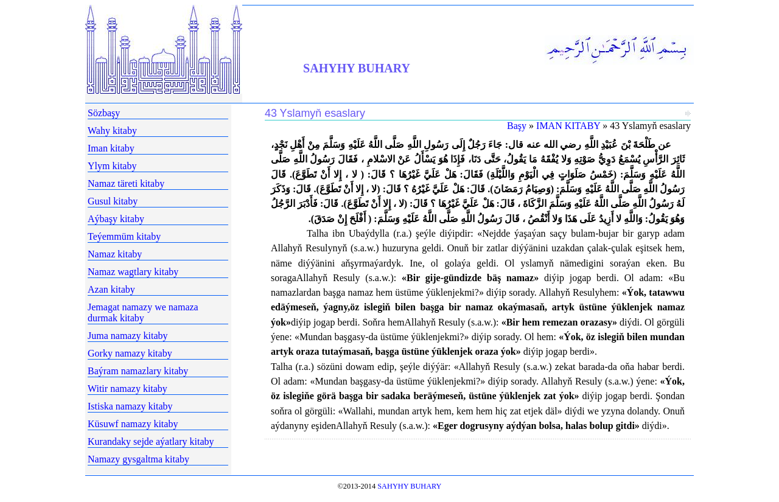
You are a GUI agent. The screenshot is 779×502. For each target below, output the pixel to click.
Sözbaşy (104, 113)
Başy (516, 125)
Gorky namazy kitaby (130, 353)
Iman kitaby (111, 148)
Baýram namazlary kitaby (138, 371)
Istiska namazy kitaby (130, 406)
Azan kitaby (111, 289)
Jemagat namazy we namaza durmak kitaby (143, 312)
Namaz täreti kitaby (126, 183)
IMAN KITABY (568, 125)
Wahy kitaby (112, 130)
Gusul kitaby (113, 201)
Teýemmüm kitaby (124, 236)
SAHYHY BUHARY (356, 68)
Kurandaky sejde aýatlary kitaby (151, 441)
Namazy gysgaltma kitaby (138, 459)
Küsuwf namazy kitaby (133, 424)
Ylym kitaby (112, 166)
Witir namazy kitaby (127, 388)
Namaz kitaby (115, 254)
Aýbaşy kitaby (116, 219)
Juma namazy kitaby (128, 335)
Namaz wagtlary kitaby (133, 272)
